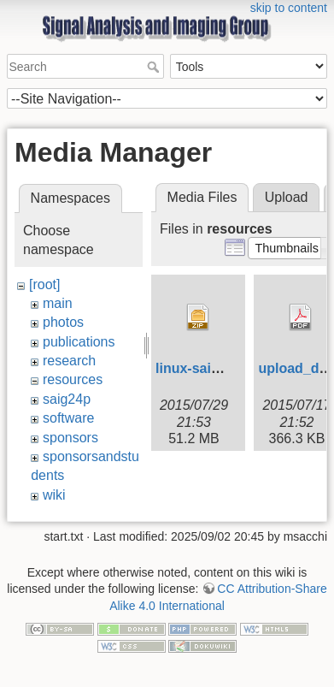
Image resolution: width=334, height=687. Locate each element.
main (58, 303)
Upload (286, 197)
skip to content (288, 8)
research (69, 360)
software (68, 418)
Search (155, 67)
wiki (54, 495)
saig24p (67, 399)
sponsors (70, 437)
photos (63, 322)
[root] (44, 284)
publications (79, 342)
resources (73, 379)
